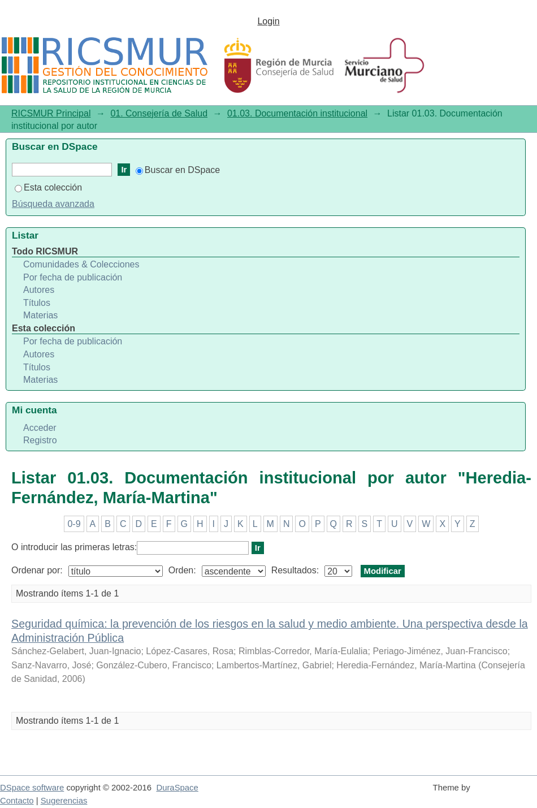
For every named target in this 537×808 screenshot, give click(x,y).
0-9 (73, 524)
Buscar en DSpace (178, 170)
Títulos (36, 303)
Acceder (40, 428)
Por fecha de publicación (72, 277)
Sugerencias (64, 800)
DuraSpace (177, 787)
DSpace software (32, 787)
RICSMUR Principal (50, 113)
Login (268, 21)
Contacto (17, 800)
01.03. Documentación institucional (297, 113)
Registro (40, 440)
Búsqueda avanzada (53, 204)
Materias (40, 315)
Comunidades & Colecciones (81, 264)
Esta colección (48, 187)
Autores (38, 290)
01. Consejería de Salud (158, 113)
